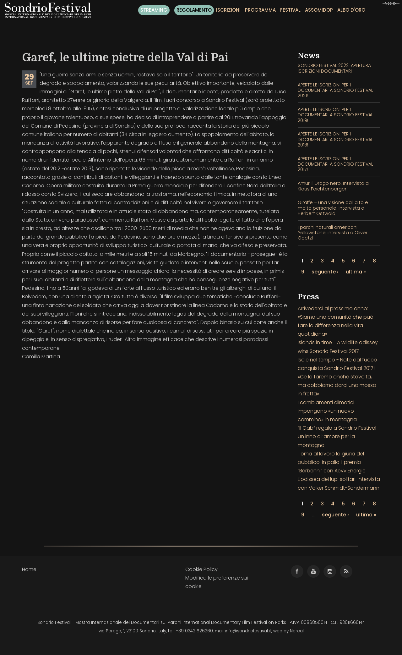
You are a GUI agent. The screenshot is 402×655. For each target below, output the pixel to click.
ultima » (356, 271)
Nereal (297, 631)
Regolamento (194, 10)
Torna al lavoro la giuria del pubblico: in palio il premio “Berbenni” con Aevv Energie (332, 462)
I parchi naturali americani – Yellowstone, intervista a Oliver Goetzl (332, 232)
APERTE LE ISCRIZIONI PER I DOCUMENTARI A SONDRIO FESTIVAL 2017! (335, 164)
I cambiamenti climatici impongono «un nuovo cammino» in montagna (327, 411)
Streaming (153, 10)
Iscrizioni (228, 10)
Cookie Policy (201, 569)
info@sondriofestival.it (248, 631)
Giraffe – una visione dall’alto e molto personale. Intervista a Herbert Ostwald (333, 208)
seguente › (325, 271)
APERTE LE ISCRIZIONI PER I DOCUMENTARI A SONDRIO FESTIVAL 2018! (335, 139)
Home (29, 569)
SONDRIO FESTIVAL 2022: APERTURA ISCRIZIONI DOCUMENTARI (334, 68)
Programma (260, 10)
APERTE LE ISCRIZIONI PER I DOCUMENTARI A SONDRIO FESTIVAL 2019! (335, 115)
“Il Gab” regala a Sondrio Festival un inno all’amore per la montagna (337, 436)
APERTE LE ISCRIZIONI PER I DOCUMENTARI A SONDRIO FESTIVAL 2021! (335, 90)
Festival (290, 10)
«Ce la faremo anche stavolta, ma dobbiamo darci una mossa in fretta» (337, 385)
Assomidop (319, 10)
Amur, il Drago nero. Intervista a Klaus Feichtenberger (333, 186)
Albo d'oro (351, 10)
